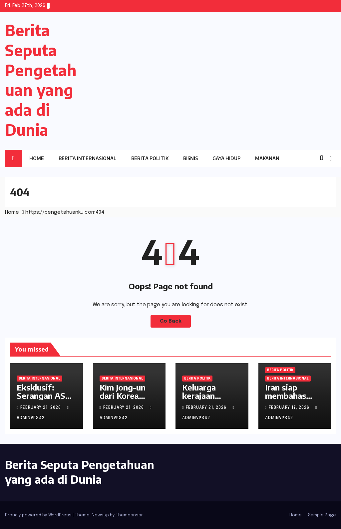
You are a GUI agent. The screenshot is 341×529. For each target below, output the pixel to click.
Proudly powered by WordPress (39, 515)
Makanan (267, 158)
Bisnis (190, 158)
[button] (321, 158)
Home (36, 158)
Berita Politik (150, 158)
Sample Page (322, 515)
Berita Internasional (88, 158)
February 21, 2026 (41, 408)
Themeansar (129, 515)
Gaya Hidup (226, 158)
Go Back (170, 321)
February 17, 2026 (290, 408)
